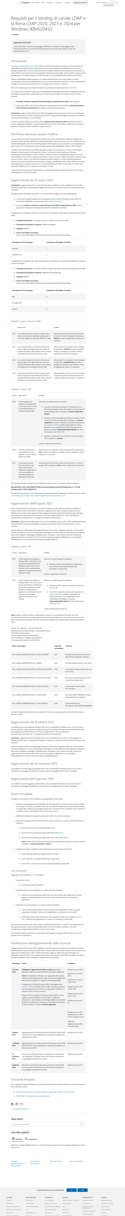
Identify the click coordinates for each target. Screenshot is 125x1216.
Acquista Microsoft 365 (80, 2)
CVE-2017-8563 (27, 987)
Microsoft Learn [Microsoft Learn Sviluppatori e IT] (86, 1203)
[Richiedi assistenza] (112, 2)
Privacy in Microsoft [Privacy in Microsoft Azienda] (105, 1209)
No (83, 1190)
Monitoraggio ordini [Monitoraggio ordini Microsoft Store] (31, 1212)
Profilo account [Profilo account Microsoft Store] (29, 1200)
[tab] (18, 1139)
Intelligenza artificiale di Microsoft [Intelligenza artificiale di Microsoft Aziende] (70, 1200)
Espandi (67, 2)
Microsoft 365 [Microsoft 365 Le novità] (9, 1212)
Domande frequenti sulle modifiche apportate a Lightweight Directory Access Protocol (45, 1092)
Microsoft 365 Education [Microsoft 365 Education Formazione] (50, 1209)
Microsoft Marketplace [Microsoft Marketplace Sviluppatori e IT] (87, 1214)
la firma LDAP (34, 66)
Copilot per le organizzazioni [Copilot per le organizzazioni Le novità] (13, 1206)
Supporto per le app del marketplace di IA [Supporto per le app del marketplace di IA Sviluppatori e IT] (88, 1207)
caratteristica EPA (51, 425)
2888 (14, 360)
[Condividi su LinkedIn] (16, 1103)
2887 (14, 347)
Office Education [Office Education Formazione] (49, 1212)
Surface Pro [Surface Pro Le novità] (9, 1200)
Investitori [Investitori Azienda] (103, 1212)
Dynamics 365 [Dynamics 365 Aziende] (65, 1209)
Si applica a (15, 34)
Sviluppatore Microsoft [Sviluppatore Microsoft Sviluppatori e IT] (87, 1200)
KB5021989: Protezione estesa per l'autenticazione (33, 1096)
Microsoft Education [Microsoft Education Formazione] (49, 1200)
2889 (14, 373)
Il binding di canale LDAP (19, 66)
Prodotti (49, 2)
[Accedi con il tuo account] (116, 2)
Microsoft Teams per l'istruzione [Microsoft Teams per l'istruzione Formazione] (52, 1206)
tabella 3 (65, 838)
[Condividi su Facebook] (12, 1103)
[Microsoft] (13, 2)
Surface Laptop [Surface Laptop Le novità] (9, 1203)
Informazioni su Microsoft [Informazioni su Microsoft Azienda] (107, 1203)
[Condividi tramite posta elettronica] (20, 1103)
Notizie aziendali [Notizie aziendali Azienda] (105, 1206)
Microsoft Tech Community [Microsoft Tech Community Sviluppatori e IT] (88, 1211)
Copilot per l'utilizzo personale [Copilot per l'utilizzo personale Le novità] (13, 1209)
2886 (14, 334)
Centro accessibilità (75, 1161)
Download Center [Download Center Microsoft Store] (30, 1203)
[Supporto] (25, 2)
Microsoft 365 (35, 2)
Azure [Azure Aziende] (63, 1206)
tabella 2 (59, 201)
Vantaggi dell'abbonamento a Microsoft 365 (18, 1163)
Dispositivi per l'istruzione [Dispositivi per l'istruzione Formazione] (51, 1203)
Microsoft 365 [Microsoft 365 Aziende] (65, 1212)
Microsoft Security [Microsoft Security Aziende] (66, 1203)
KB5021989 (60, 432)
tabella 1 (52, 201)
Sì (71, 1190)
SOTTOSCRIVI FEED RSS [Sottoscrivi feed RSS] (20, 1109)
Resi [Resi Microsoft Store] (27, 1209)
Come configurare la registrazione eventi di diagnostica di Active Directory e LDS (38, 496)
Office (43, 2)
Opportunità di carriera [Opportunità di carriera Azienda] (106, 1200)
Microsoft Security (56, 1161)
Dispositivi (58, 2)
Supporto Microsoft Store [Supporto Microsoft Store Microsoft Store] (32, 1206)
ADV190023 (73, 88)
